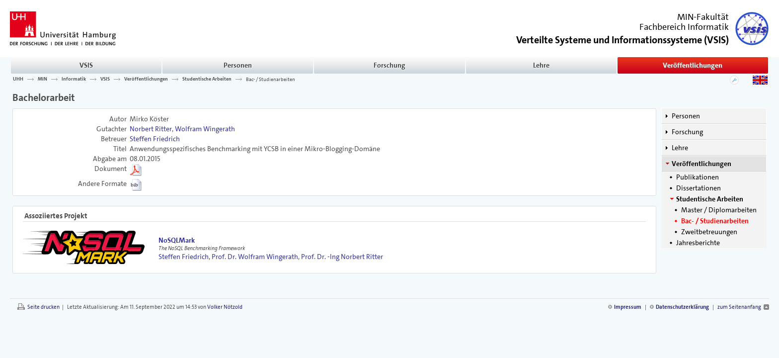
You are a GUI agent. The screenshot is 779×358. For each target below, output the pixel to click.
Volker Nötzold (224, 307)
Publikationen (697, 177)
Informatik (74, 79)
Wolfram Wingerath (205, 128)
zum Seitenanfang (739, 307)
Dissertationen (698, 187)
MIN (42, 79)
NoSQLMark (176, 240)
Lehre (541, 65)
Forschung (389, 65)
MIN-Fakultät (703, 17)
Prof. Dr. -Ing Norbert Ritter (342, 256)
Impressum (627, 307)
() (622, 39)
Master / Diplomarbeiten (719, 209)
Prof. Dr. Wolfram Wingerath (255, 256)
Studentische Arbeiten (207, 79)
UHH (18, 79)
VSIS (86, 65)
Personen (238, 65)
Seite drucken (43, 307)
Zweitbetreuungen (709, 231)
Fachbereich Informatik (684, 27)
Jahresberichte (698, 242)
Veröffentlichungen (692, 65)
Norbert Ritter (151, 128)
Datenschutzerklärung (682, 307)
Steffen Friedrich (155, 138)
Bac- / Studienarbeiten (270, 79)
